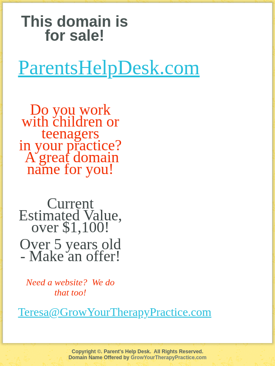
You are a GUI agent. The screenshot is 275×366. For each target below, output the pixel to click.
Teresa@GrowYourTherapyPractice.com (114, 311)
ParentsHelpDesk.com (108, 67)
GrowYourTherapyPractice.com (169, 357)
